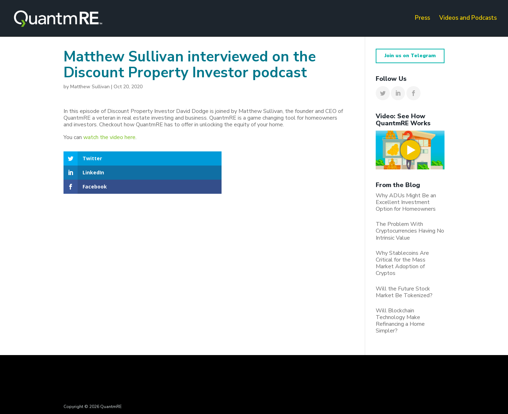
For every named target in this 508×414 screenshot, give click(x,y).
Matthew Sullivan (90, 86)
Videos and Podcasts (468, 19)
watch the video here (109, 137)
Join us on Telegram (410, 55)
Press (422, 19)
